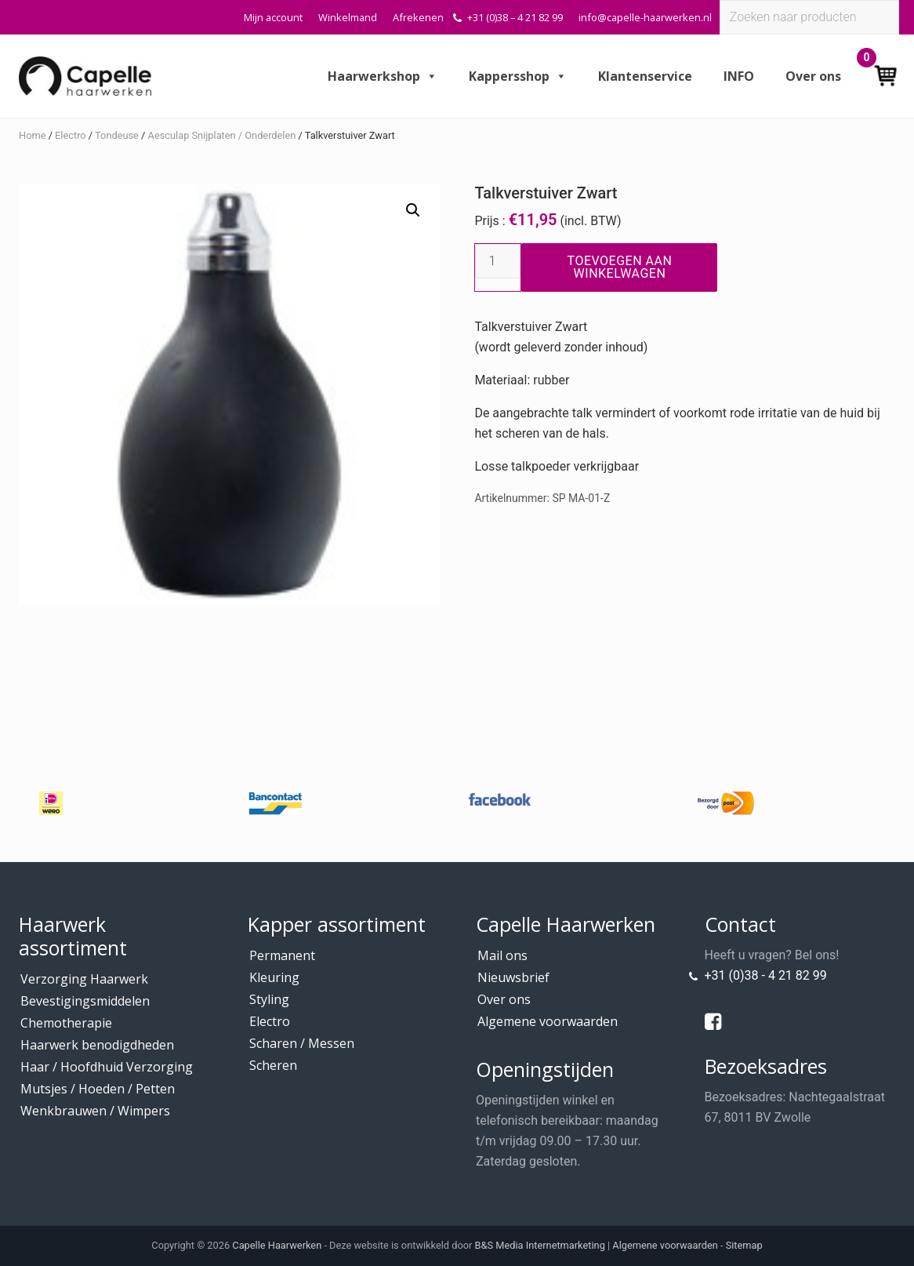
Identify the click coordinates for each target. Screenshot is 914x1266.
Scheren (273, 1065)
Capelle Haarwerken (276, 1245)
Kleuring (274, 977)
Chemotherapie (66, 1022)
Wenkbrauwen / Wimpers (95, 1110)
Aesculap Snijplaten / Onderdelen (222, 135)
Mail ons (502, 955)
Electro (70, 135)
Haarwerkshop (382, 76)
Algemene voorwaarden (547, 1021)
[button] (413, 210)
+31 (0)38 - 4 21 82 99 (766, 975)
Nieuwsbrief (513, 977)
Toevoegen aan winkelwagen (620, 267)
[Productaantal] (497, 261)
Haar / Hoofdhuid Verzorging (106, 1066)
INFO (739, 76)
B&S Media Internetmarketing (540, 1245)
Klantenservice (645, 76)
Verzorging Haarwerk (84, 979)
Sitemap (744, 1245)
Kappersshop (518, 76)
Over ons (813, 76)
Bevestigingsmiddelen (85, 1001)
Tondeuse (117, 135)
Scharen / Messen (301, 1043)
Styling (269, 999)
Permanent (282, 955)
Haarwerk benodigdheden (97, 1044)
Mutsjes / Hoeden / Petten (97, 1088)
